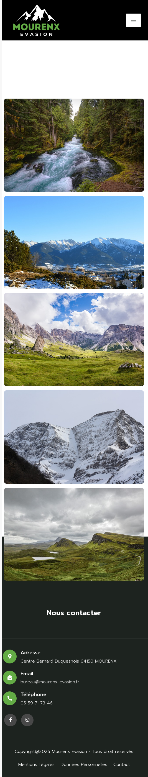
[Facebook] (10, 720)
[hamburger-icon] (133, 20)
